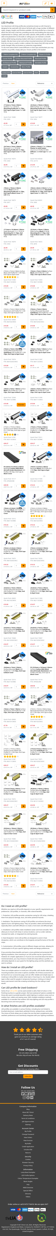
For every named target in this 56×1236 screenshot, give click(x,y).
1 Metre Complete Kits (10, 54)
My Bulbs (28, 1143)
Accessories (15, 67)
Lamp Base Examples (28, 1172)
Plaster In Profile (44, 54)
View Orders (28, 1137)
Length (4, 76)
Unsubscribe (28, 1150)
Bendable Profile (40, 63)
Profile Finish (6, 72)
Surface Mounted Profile (23, 59)
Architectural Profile (9, 63)
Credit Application (28, 1146)
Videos (28, 1197)
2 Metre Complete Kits (28, 54)
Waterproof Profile (25, 63)
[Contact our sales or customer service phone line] (45, 3)
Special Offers (28, 1191)
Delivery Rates (28, 1115)
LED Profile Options (27, 1175)
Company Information (27, 1106)
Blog (28, 1109)
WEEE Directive (28, 1188)
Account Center (28, 1128)
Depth (36, 72)
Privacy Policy (28, 1165)
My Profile (28, 1131)
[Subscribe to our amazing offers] (28, 1072)
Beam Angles (28, 1181)
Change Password (28, 1134)
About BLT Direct (28, 1112)
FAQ (28, 1185)
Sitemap (28, 1125)
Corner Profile (7, 59)
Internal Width (28, 72)
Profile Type (44, 72)
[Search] (52, 10)
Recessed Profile (40, 59)
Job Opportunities (28, 1121)
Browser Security (28, 1162)
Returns (28, 1153)
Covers (5, 67)
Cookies (28, 1159)
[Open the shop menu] (4, 3)
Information (28, 1169)
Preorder (21, 405)
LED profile (13, 991)
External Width (16, 72)
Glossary (28, 1194)
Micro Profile (26, 67)
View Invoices (28, 1140)
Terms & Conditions (28, 1118)
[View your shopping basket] (52, 3)
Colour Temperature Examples (28, 1178)
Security (28, 1156)
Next (12, 83)
